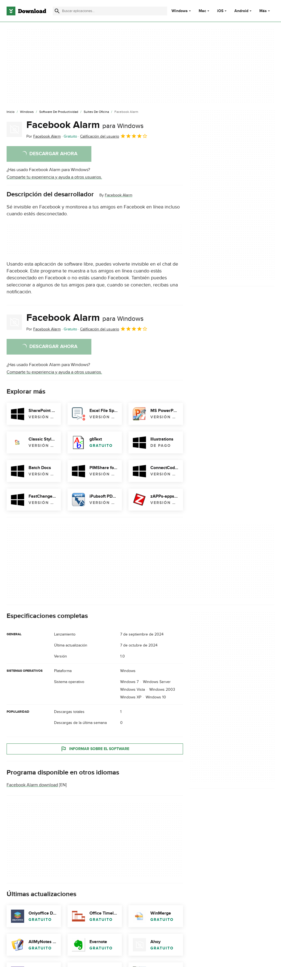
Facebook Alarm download (32, 785)
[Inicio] (11, 112)
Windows (180, 11)
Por (43, 136)
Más (265, 11)
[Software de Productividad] (58, 112)
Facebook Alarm (85, 125)
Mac (202, 11)
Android (241, 11)
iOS (220, 11)
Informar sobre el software (94, 748)
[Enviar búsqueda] (57, 11)
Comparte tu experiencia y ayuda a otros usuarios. (54, 177)
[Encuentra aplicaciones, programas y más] (110, 11)
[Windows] (27, 112)
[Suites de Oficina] (96, 112)
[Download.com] (26, 11)
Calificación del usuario (114, 136)
